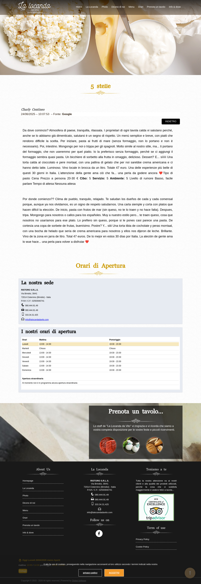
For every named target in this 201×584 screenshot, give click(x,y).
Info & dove (175, 7)
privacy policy (90, 572)
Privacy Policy (142, 539)
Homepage (28, 480)
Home (79, 7)
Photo (105, 7)
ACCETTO (114, 572)
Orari (140, 7)
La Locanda (92, 7)
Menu (131, 7)
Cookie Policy (142, 546)
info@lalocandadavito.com (37, 319)
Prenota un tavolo (156, 7)
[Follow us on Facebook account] (99, 533)
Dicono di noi (118, 7)
